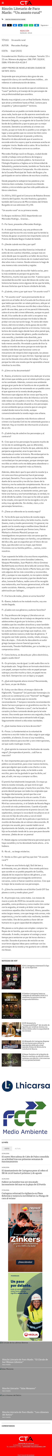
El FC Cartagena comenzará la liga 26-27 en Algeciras (35, 967)
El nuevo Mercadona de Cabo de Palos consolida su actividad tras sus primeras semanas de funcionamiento (25, 1159)
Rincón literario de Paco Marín (15, 19)
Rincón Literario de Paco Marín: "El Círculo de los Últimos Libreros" (25, 1360)
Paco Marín (6, 1364)
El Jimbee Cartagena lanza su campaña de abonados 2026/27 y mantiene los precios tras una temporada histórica (35, 996)
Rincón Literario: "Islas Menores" (19, 1388)
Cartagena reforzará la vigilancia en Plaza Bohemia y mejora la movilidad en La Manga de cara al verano (25, 1196)
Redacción (24, 31)
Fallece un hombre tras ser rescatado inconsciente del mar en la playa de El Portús (24, 1183)
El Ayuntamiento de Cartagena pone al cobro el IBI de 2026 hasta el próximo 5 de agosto (25, 1171)
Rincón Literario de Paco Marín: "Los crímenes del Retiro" (25, 1413)
